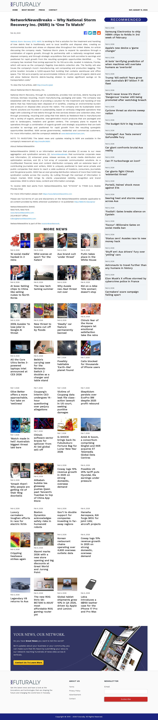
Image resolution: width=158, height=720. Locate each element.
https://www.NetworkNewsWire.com (60, 194)
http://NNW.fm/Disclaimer (86, 202)
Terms (72, 686)
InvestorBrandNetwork (52, 223)
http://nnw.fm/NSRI (43, 141)
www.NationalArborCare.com (75, 133)
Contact (73, 698)
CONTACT (53, 10)
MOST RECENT (28, 10)
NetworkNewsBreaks (59, 154)
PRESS (42, 10)
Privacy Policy (75, 690)
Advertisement (76, 694)
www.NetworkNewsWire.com (24, 212)
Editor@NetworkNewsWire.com (25, 218)
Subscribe (126, 699)
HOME (15, 10)
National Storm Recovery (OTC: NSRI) (28, 41)
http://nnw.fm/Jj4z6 (46, 85)
